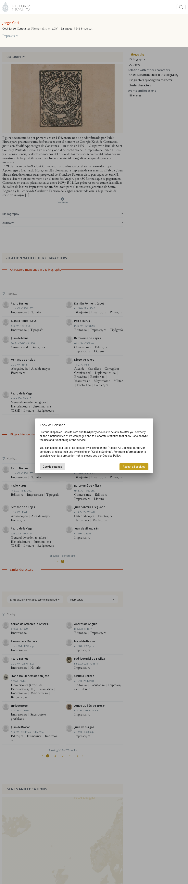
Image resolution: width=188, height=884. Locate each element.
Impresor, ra (10, 36)
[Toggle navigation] (181, 7)
